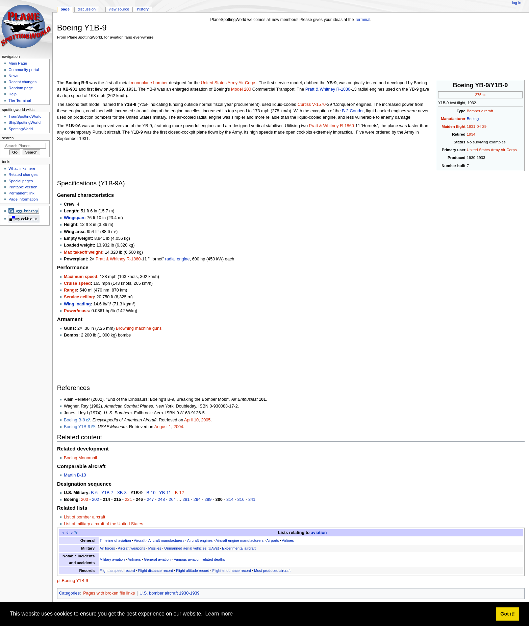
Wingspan (74, 217)
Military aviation (112, 559)
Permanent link (21, 193)
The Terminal (19, 100)
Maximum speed (80, 276)
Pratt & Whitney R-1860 (331, 125)
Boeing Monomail (80, 458)
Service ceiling (79, 297)
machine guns (148, 328)
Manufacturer (453, 119)
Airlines (288, 540)
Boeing (473, 119)
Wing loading (77, 304)
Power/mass (76, 310)
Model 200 (241, 89)
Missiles (154, 548)
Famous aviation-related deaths (199, 559)
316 (241, 499)
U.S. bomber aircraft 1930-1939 (170, 593)
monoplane (141, 82)
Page (65, 9)
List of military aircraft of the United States (103, 523)
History (143, 9)
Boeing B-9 (74, 420)
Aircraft (139, 540)
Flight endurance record (231, 571)
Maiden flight (453, 126)
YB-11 (165, 492)
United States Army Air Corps (492, 150)
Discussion (87, 9)
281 (186, 499)
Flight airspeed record (117, 571)
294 (197, 499)
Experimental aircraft (238, 548)
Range (70, 290)
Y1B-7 (107, 492)
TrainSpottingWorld (24, 116)
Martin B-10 (75, 475)
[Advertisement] (180, 61)
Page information (23, 199)
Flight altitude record (192, 571)
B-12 (179, 492)
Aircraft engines (199, 540)
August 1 (162, 426)
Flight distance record (155, 571)
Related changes (22, 174)
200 (84, 499)
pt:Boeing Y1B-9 (72, 580)
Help (12, 94)
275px (480, 95)
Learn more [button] (219, 614)
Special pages (20, 181)
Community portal (23, 70)
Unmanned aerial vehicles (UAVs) (191, 548)
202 (95, 499)
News (13, 76)
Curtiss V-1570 (312, 104)
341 (251, 499)
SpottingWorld (20, 129)
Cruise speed (77, 283)
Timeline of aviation (115, 540)
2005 (205, 420)
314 (229, 499)
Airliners (134, 559)
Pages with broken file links (109, 593)
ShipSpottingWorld (24, 122)
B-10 (150, 492)
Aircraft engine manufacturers (239, 540)
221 (128, 499)
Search (8, 138)
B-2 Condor (352, 111)
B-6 (94, 492)
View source (119, 9)
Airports (273, 540)
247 (150, 499)
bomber (160, 82)
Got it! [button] (507, 614)
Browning (125, 328)
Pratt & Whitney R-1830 (327, 89)
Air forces (107, 548)
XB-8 (122, 492)
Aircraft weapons (131, 548)
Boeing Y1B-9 (77, 426)
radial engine (177, 259)
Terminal (363, 19)
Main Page (17, 63)
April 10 (191, 420)
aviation (319, 532)
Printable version (22, 187)
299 (207, 499)
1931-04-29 (476, 126)
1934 (471, 134)
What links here (21, 168)
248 (161, 499)
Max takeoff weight (83, 252)
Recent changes (22, 82)
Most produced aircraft (272, 571)
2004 (178, 426)
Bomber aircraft (480, 111)
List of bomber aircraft (84, 517)
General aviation (157, 559)
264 (172, 499)
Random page (20, 88)
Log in (516, 3)
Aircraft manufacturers (166, 540)
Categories (69, 593)
